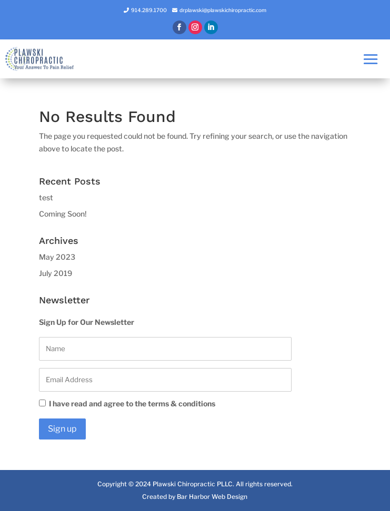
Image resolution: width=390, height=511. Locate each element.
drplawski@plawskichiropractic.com (222, 10)
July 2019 (55, 273)
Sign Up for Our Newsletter (86, 322)
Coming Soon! (63, 213)
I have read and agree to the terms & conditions (127, 403)
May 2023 (57, 256)
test (46, 197)
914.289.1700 (149, 10)
